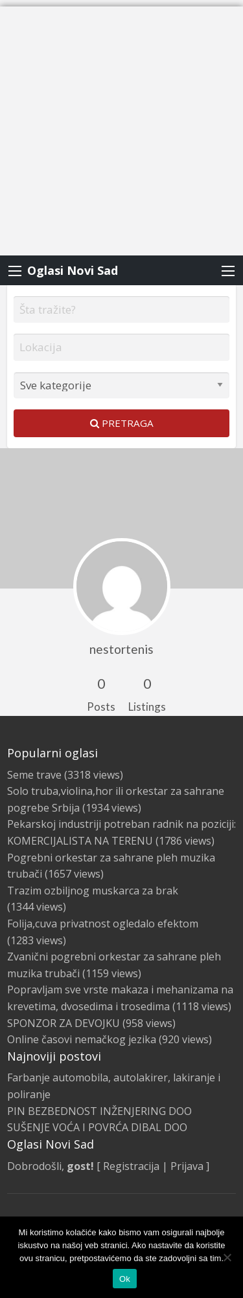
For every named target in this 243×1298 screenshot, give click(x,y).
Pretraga (122, 422)
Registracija (131, 1166)
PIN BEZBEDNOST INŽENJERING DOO (99, 1111)
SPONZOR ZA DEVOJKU (63, 1023)
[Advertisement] (121, 127)
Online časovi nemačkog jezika (81, 1039)
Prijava (186, 1166)
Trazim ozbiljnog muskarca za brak (92, 890)
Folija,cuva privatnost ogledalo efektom (102, 923)
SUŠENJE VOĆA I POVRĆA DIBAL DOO (97, 1127)
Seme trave (34, 775)
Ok (124, 1279)
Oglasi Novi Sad (72, 270)
